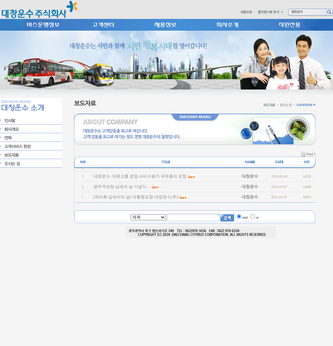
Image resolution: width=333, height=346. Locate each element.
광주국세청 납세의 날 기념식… (121, 186)
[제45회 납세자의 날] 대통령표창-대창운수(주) (135, 197)
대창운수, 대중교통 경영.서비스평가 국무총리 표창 (139, 176)
